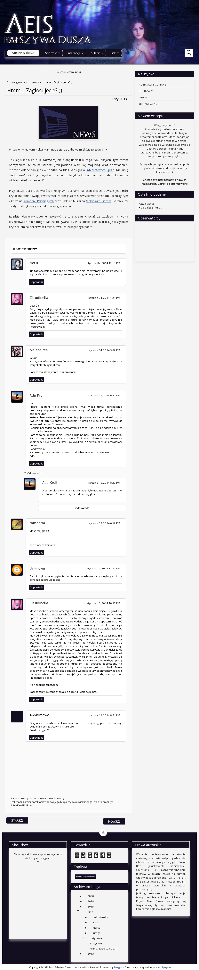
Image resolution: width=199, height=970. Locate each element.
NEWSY (143, 97)
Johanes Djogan (161, 967)
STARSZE (17, 820)
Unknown (37, 568)
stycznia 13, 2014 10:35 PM (103, 603)
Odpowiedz (36, 282)
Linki (113, 53)
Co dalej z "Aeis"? (152, 207)
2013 (91, 953)
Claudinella (39, 297)
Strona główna (23, 53)
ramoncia (37, 523)
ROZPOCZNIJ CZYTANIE (153, 84)
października (100, 917)
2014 (90, 912)
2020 (91, 896)
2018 (91, 901)
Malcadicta (39, 350)
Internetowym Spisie (100, 170)
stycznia (97, 938)
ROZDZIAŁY (146, 91)
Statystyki (96, 943)
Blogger (118, 967)
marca (96, 927)
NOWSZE (114, 821)
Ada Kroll (37, 395)
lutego (96, 933)
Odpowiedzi (34, 473)
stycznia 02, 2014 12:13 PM (103, 263)
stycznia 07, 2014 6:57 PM (104, 395)
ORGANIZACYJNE (149, 104)
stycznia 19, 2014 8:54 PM (104, 715)
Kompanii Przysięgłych (38, 201)
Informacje (74, 53)
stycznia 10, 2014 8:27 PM (104, 482)
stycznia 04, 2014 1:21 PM (104, 298)
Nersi (34, 262)
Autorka (95, 53)
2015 (91, 906)
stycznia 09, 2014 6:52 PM (104, 523)
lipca (95, 922)
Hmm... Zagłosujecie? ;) (34, 90)
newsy (35, 82)
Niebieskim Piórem (98, 201)
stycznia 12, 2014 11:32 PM (103, 568)
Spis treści (51, 53)
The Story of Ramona (42, 545)
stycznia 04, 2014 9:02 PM (104, 350)
